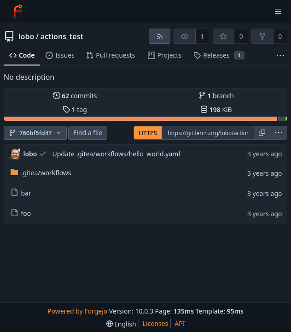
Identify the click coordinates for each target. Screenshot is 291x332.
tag (75, 109)
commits (75, 95)
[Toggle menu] (278, 11)
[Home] (17, 11)
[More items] (280, 55)
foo (21, 213)
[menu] (278, 133)
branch (216, 95)
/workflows (41, 172)
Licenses (156, 323)
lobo (26, 36)
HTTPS (148, 133)
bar (21, 193)
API (180, 323)
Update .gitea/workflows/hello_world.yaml (116, 153)
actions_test (62, 36)
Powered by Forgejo (77, 311)
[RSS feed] (159, 36)
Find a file (87, 132)
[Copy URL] (262, 133)
